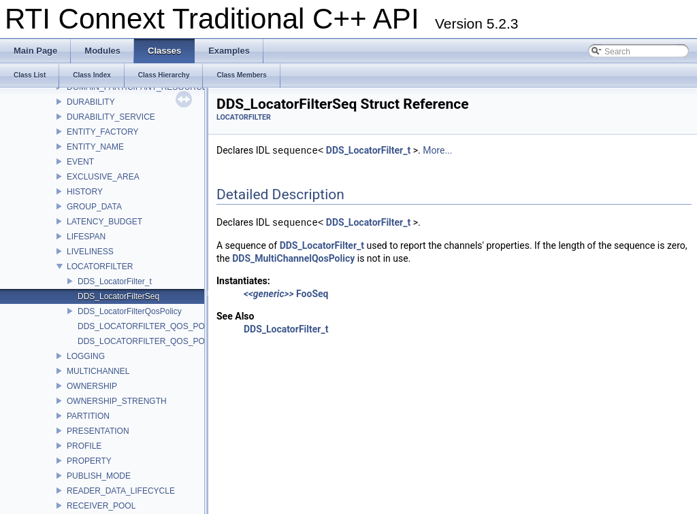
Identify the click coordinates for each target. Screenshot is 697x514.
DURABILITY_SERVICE (111, 117)
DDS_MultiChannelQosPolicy (293, 258)
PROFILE (84, 446)
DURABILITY (91, 102)
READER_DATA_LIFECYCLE (121, 491)
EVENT (80, 162)
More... (437, 150)
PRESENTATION (98, 431)
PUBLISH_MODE (99, 476)
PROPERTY (89, 461)
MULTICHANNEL (98, 371)
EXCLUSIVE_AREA (103, 177)
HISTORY (85, 191)
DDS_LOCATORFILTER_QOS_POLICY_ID (157, 326)
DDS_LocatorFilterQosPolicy (130, 311)
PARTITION (88, 416)
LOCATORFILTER (100, 266)
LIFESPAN (86, 236)
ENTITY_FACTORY (103, 132)
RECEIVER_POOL (101, 506)
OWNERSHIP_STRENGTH (117, 401)
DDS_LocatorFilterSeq (118, 296)
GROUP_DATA (94, 206)
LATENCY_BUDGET (104, 221)
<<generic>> (269, 293)
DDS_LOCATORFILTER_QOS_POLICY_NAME (164, 341)
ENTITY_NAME (95, 147)
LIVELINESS (90, 251)
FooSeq (312, 293)
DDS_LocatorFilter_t (115, 281)
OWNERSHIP (92, 386)
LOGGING (86, 356)
